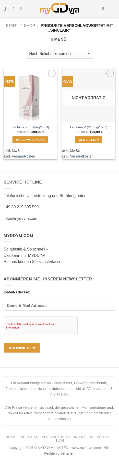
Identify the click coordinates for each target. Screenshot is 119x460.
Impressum (84, 437)
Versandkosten (23, 156)
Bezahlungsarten (22, 437)
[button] (7, 8)
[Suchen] (15, 8)
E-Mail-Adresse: (59, 300)
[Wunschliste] (22, 8)
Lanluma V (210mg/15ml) (88, 127)
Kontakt (104, 437)
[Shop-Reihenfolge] (59, 54)
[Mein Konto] (104, 8)
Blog (60, 440)
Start (12, 26)
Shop (29, 26)
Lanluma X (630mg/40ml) (30, 127)
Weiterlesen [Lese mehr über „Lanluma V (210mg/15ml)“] (89, 139)
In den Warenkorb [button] (30, 139)
